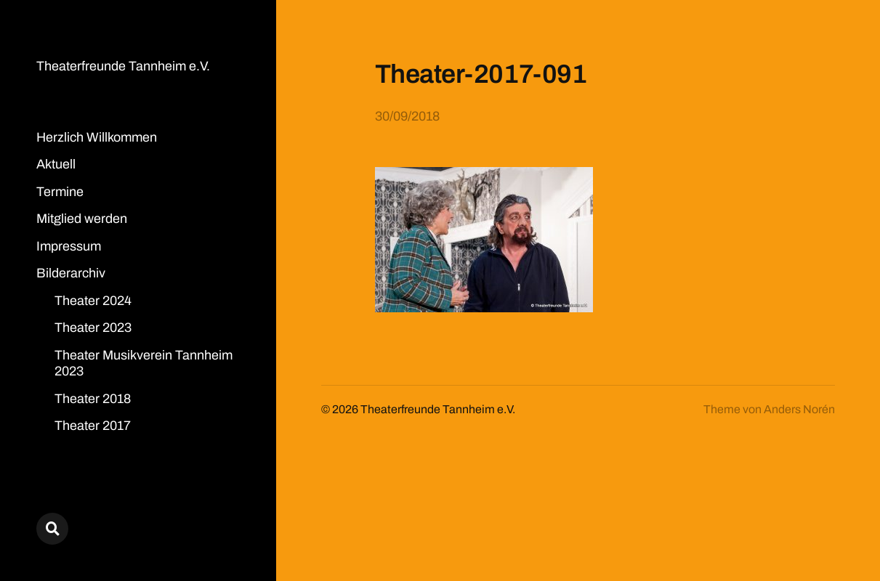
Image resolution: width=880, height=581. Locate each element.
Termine (60, 191)
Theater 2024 (93, 300)
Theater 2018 (93, 398)
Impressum (68, 246)
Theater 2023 (93, 327)
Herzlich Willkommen (96, 137)
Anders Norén (799, 409)
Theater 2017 (93, 425)
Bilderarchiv (70, 273)
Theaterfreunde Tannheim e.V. (123, 66)
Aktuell (56, 164)
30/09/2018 (407, 116)
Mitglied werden (81, 218)
